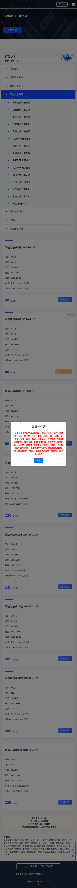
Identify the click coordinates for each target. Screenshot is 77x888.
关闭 (38, 461)
